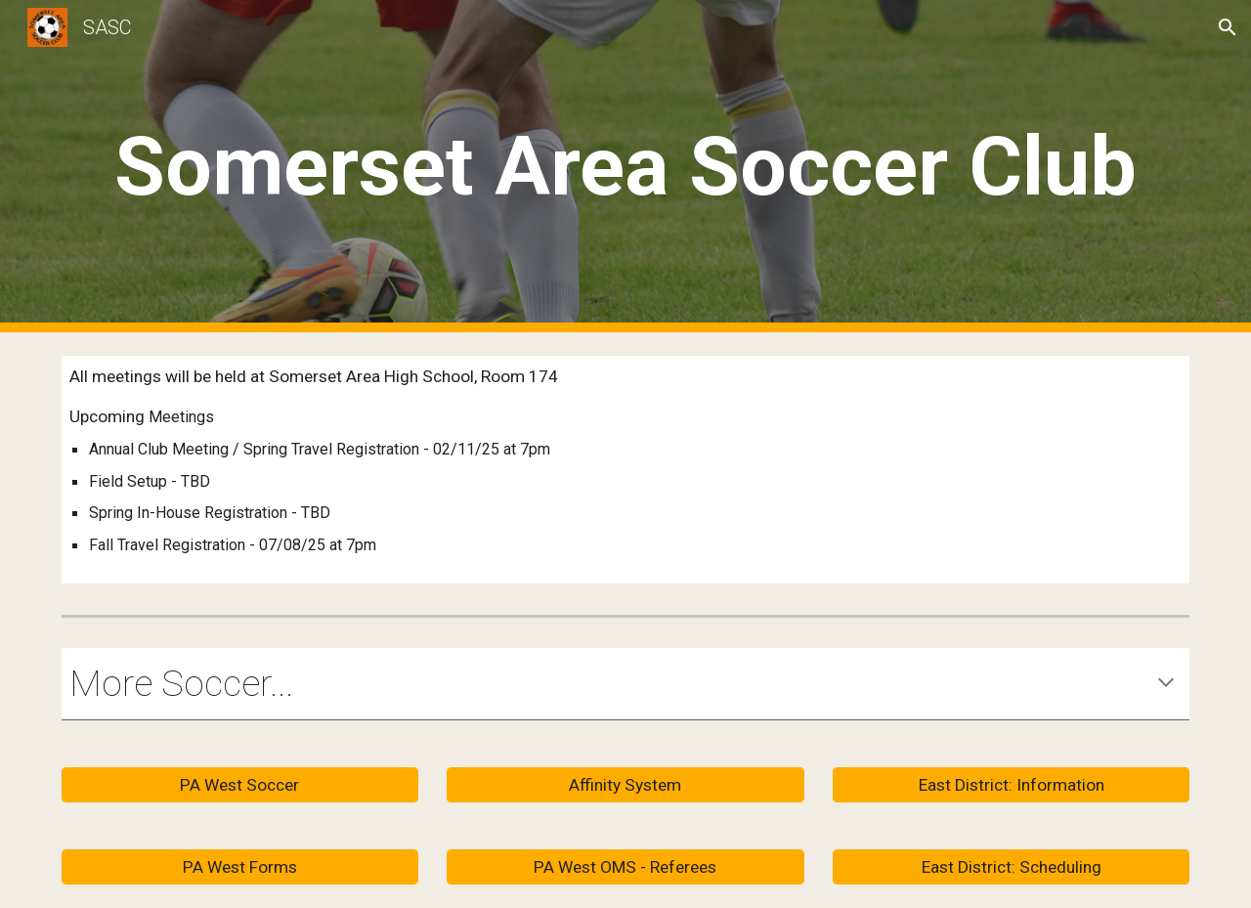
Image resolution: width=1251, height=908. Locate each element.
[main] (625, 167)
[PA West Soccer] (240, 785)
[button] (1227, 27)
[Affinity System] (625, 785)
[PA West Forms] (240, 867)
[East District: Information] (1011, 785)
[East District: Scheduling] (1011, 867)
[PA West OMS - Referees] (625, 867)
